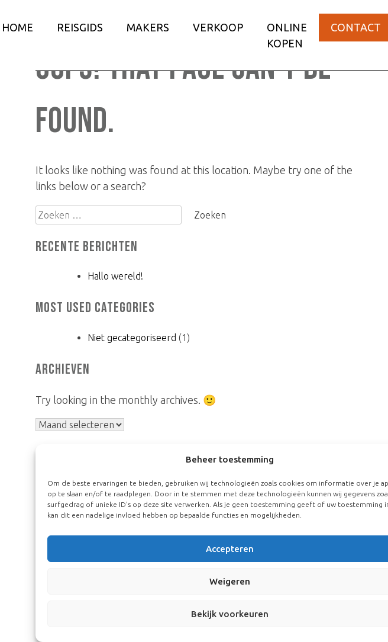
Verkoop (218, 27)
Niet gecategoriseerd (132, 337)
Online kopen (287, 35)
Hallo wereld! (115, 276)
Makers (148, 27)
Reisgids (80, 27)
